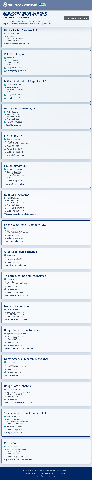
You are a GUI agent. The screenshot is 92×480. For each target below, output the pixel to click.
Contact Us (64, 473)
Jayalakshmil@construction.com (19, 348)
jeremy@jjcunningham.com (17, 184)
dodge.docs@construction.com (19, 402)
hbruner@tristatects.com (17, 295)
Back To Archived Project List (76, 18)
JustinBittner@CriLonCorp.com (19, 459)
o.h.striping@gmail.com (16, 71)
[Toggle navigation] (85, 4)
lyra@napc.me (12, 375)
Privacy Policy (31, 473)
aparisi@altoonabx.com (16, 265)
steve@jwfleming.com (15, 155)
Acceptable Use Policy (48, 473)
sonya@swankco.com (15, 432)
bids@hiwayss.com (14, 125)
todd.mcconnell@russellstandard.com (22, 214)
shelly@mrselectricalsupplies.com (20, 98)
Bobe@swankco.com (14, 241)
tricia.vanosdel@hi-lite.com (17, 43)
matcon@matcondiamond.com (19, 319)
